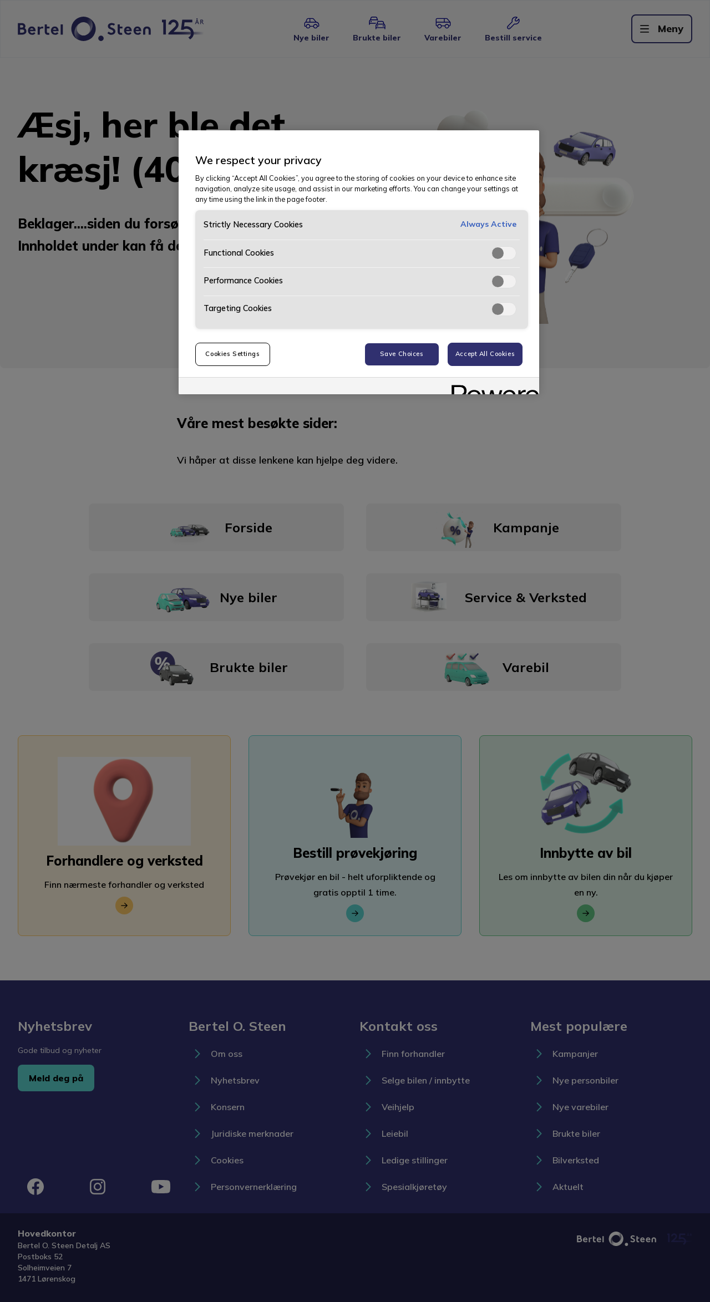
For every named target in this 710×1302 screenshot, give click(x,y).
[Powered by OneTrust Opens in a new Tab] (491, 387)
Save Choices (402, 354)
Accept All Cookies (485, 354)
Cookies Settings (232, 354)
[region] (359, 262)
